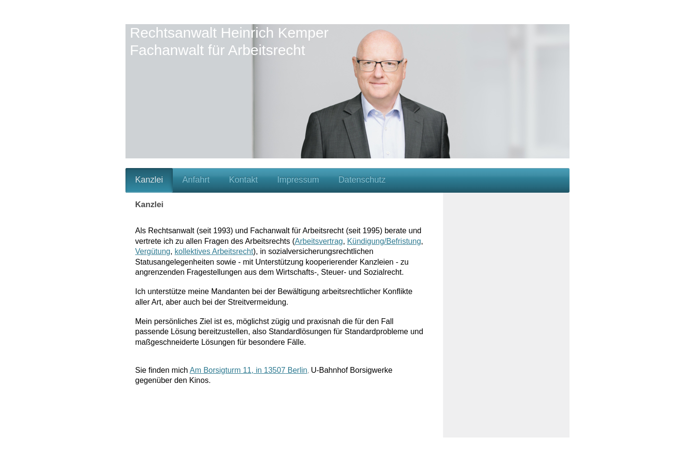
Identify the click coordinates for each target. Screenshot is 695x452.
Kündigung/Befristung (384, 241)
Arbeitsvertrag (319, 241)
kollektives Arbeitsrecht (214, 251)
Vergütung (152, 251)
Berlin (296, 370)
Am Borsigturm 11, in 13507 (237, 370)
